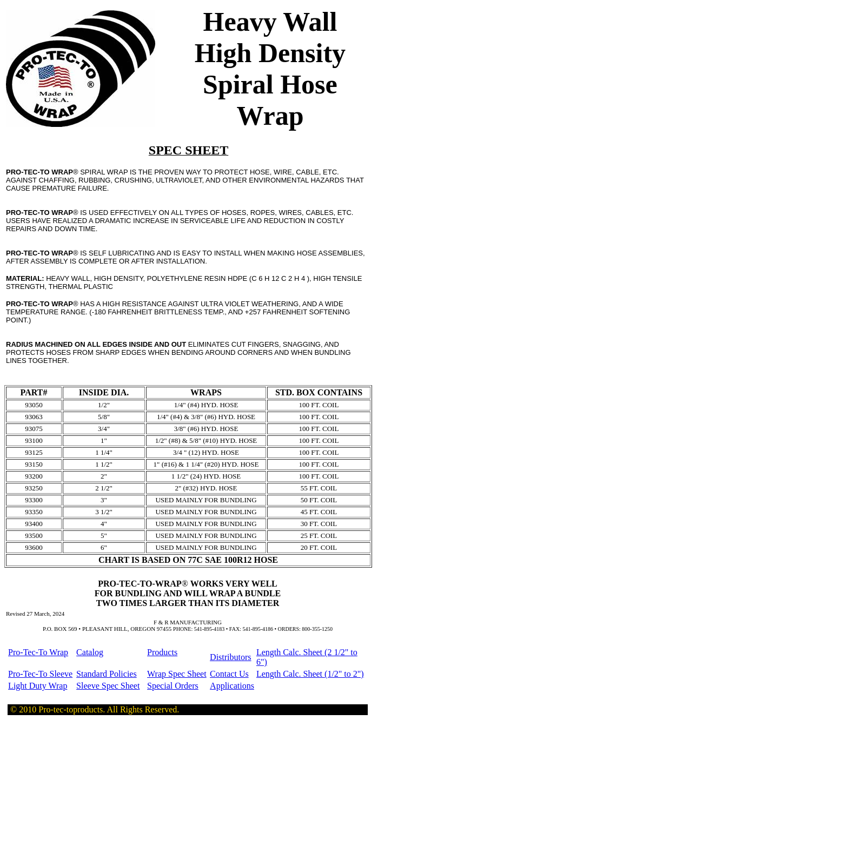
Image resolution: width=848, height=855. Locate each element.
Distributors (230, 657)
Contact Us (229, 673)
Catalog (89, 652)
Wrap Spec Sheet (177, 673)
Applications (232, 685)
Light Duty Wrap (37, 685)
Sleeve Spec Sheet (108, 685)
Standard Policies (106, 673)
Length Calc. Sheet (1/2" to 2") (310, 673)
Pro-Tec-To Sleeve (40, 673)
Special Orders (172, 685)
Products (162, 652)
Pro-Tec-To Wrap (38, 652)
